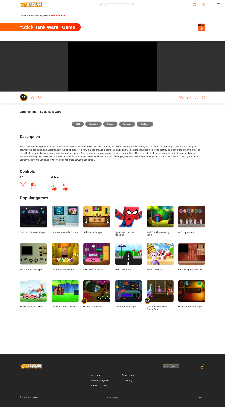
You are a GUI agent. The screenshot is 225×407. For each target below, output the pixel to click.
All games (95, 375)
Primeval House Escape (191, 315)
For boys (127, 145)
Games (23, 15)
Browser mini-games (38, 15)
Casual (110, 145)
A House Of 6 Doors (96, 278)
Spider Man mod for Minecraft (128, 242)
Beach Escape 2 (128, 278)
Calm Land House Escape (65, 315)
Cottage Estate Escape (65, 278)
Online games (128, 375)
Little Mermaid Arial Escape (65, 241)
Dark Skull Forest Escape (33, 241)
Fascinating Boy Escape (191, 278)
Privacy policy (112, 397)
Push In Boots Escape (33, 278)
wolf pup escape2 (191, 241)
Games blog (127, 380)
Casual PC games (99, 386)
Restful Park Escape (96, 315)
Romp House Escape (128, 315)
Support (201, 397)
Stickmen (145, 145)
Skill (77, 145)
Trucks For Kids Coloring (33, 315)
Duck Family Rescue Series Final (160, 316)
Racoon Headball (160, 278)
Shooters (93, 145)
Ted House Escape (96, 241)
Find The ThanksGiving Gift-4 (160, 242)
